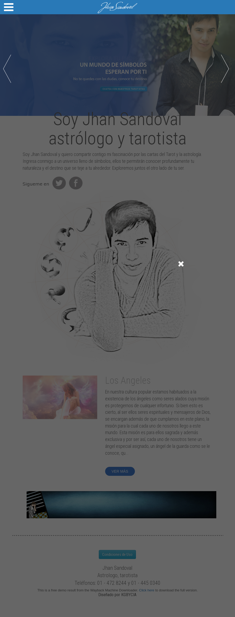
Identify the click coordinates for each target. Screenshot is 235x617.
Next (226, 69)
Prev (8, 69)
